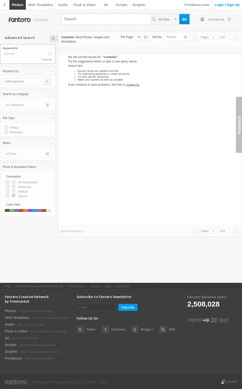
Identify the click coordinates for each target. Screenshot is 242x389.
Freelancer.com (197, 5)
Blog (108, 286)
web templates (40, 5)
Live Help (231, 381)
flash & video (84, 5)
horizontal (24, 187)
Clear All (47, 59)
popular (171, 37)
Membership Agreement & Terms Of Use (39, 286)
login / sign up (227, 5)
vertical (22, 191)
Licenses (95, 286)
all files (164, 19)
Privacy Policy (76, 286)
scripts (121, 5)
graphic (139, 5)
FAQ (7, 286)
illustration (16, 132)
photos (17, 5)
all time (11, 154)
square (22, 196)
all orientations (28, 182)
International (216, 19)
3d (106, 5)
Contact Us (132, 84)
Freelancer (13, 358)
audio (63, 5)
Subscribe (128, 307)
